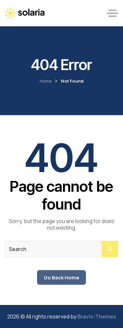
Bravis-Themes (96, 316)
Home (46, 81)
